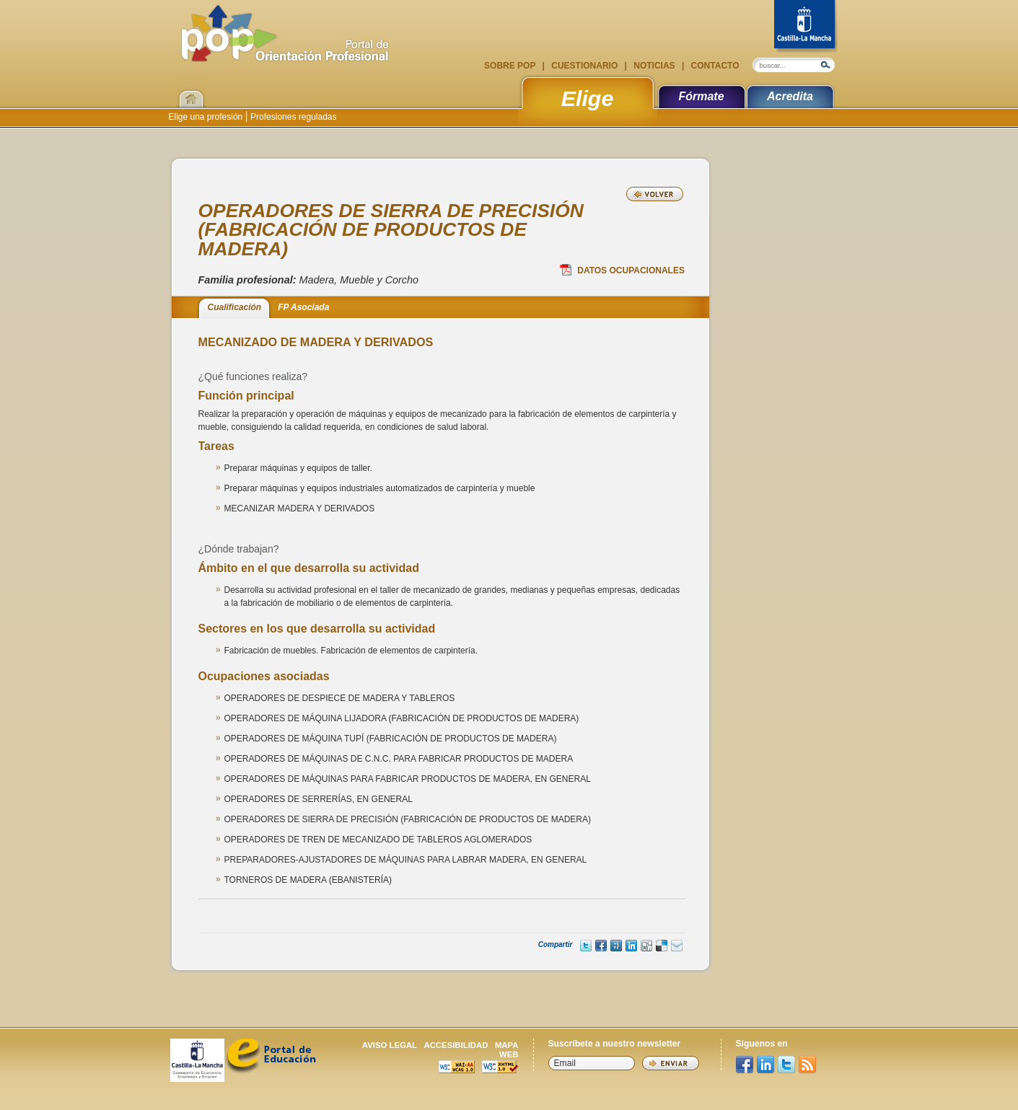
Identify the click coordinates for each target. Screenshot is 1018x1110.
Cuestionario (584, 66)
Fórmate (701, 96)
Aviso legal (389, 1045)
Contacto (713, 66)
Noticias (654, 66)
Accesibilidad (456, 1045)
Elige (587, 98)
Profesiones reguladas (292, 117)
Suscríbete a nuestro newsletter (614, 1044)
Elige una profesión (207, 117)
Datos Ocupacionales (622, 270)
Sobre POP (510, 66)
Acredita (790, 96)
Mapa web (507, 1050)
